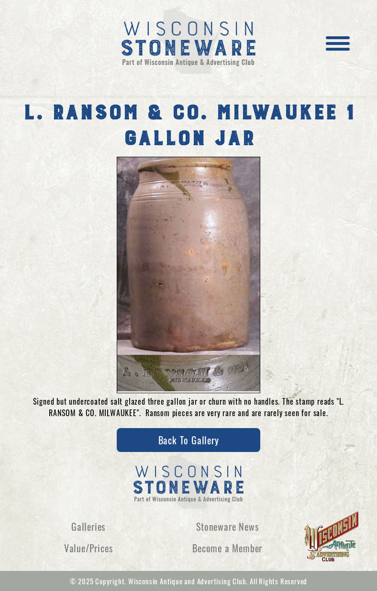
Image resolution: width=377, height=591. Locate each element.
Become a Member (227, 548)
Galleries (88, 526)
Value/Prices (88, 548)
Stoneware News (227, 526)
